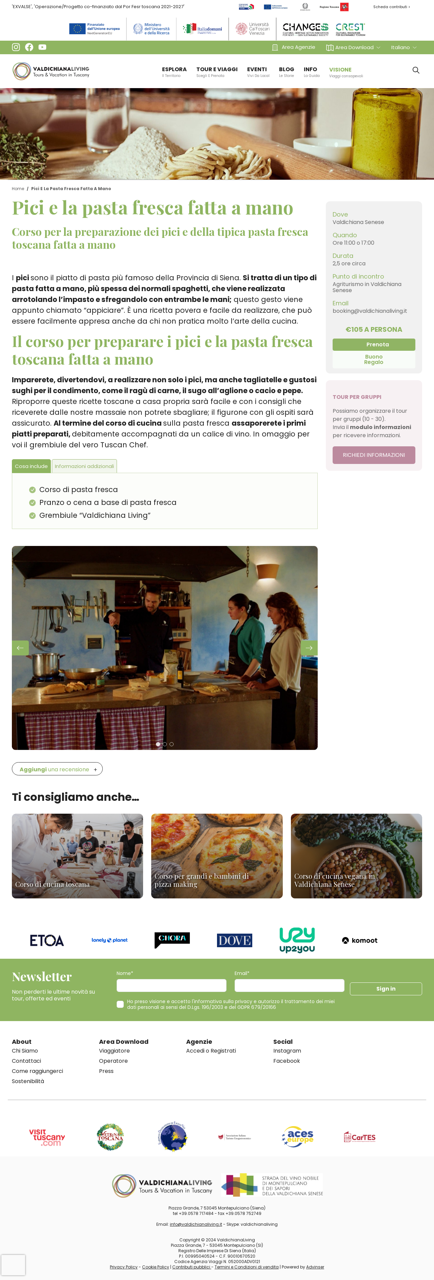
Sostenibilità (28, 1081)
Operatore (113, 1061)
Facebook (286, 1061)
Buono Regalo (373, 359)
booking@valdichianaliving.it (370, 311)
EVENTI (258, 71)
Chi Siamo (25, 1051)
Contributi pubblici (191, 1267)
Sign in (386, 989)
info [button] (312, 71)
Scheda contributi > (391, 6)
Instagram (287, 1051)
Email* (242, 973)
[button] (353, 47)
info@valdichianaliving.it (196, 1224)
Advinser (315, 1267)
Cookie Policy (155, 1267)
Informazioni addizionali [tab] (84, 466)
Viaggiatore (114, 1051)
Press (106, 1071)
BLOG (286, 71)
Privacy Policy (124, 1267)
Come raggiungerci (37, 1071)
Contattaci (26, 1061)
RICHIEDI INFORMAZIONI (374, 455)
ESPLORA (174, 71)
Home (18, 188)
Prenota (378, 344)
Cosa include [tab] (31, 466)
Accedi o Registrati (211, 1051)
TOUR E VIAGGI (217, 71)
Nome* (125, 973)
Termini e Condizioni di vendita (247, 1267)
